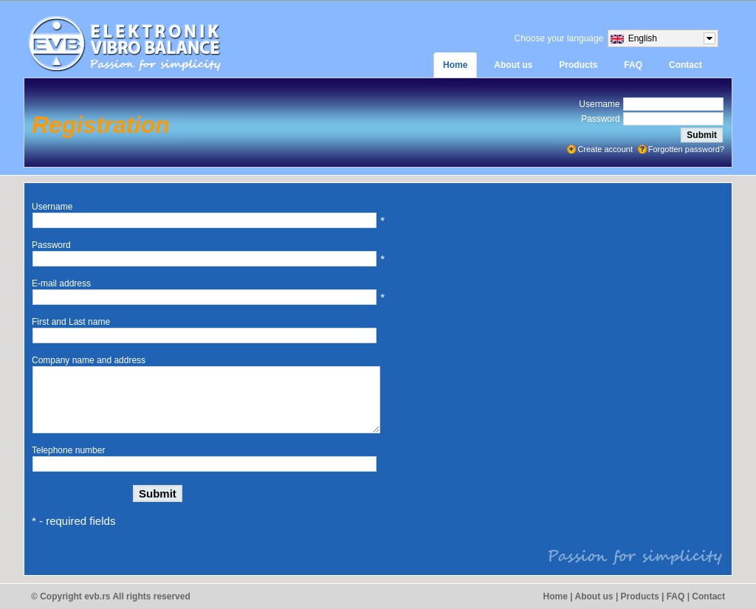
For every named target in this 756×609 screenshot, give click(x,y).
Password (600, 119)
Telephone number (68, 450)
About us (594, 596)
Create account (605, 149)
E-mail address (61, 283)
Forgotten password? (686, 149)
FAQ (676, 596)
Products (640, 596)
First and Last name (71, 322)
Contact (708, 596)
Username (599, 104)
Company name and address (88, 360)
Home (555, 596)
